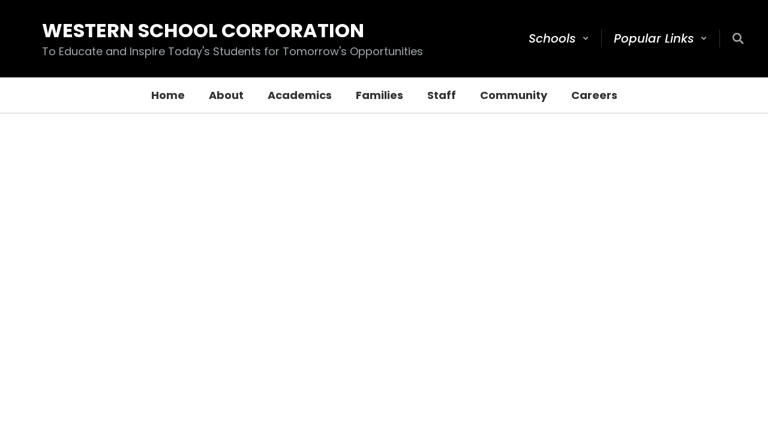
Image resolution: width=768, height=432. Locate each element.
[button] (559, 38)
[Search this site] (738, 38)
